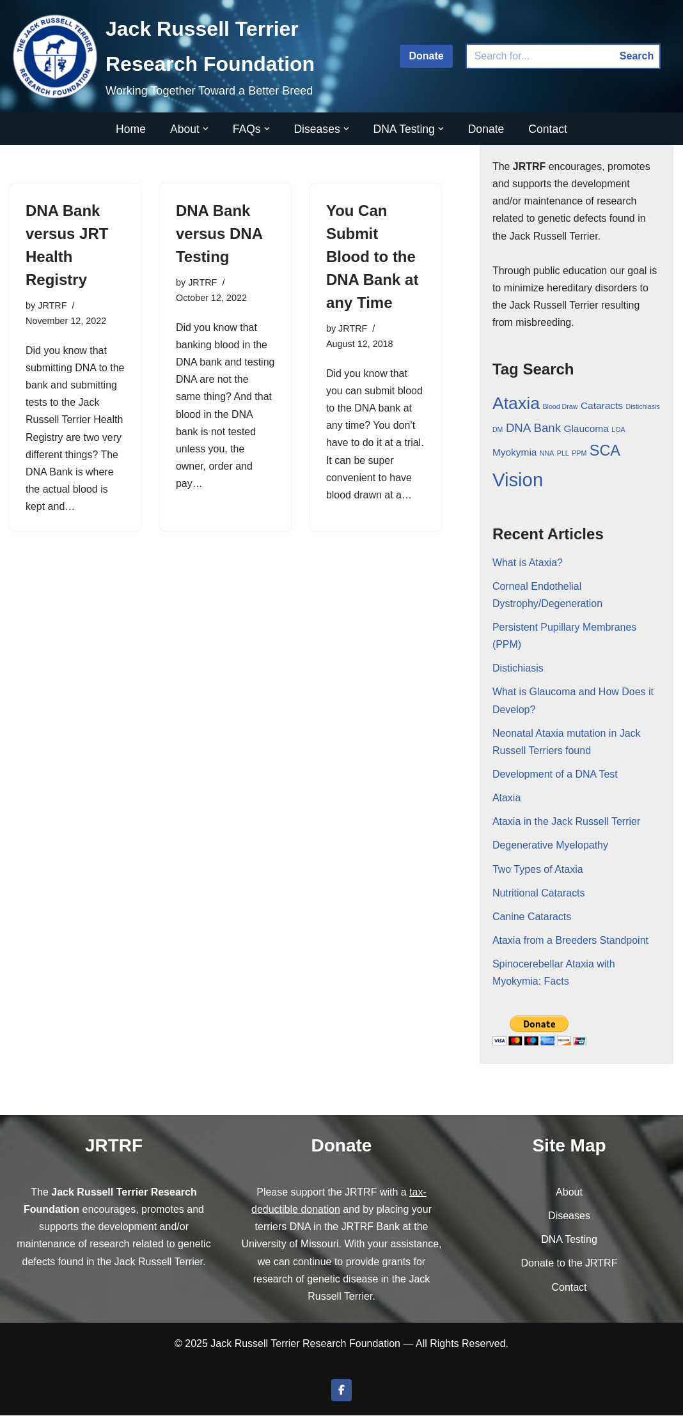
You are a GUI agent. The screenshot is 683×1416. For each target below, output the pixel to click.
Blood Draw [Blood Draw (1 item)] (559, 407)
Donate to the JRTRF (569, 1264)
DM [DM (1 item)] (497, 430)
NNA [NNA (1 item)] (547, 454)
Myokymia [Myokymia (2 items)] (514, 452)
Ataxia (506, 798)
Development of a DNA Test (555, 774)
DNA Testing (569, 1240)
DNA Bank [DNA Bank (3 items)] (533, 428)
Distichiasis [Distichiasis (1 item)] (643, 407)
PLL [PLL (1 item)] (563, 454)
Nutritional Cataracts (538, 893)
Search (637, 55)
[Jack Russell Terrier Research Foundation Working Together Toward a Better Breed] (195, 56)
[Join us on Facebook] (341, 1391)
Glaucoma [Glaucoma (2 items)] (585, 429)
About (569, 1192)
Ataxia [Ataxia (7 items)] (516, 403)
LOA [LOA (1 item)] (618, 430)
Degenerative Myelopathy (550, 846)
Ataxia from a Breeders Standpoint (570, 940)
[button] (205, 129)
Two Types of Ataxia (537, 870)
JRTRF (52, 305)
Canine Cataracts (532, 917)
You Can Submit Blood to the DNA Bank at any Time (372, 256)
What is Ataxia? (527, 562)
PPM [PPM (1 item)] (579, 454)
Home (131, 129)
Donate (426, 55)
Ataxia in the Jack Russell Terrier (566, 822)
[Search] (540, 56)
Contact (548, 129)
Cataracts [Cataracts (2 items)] (602, 406)
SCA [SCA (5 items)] (605, 451)
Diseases (569, 1217)
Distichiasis (518, 668)
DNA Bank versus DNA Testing (219, 233)
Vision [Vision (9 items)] (517, 480)
